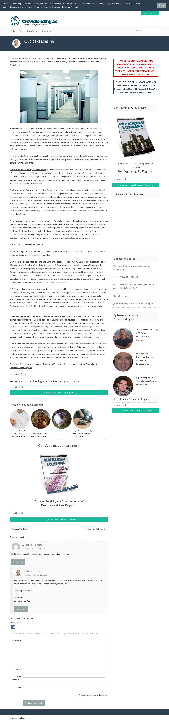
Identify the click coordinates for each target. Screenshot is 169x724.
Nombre (18, 668)
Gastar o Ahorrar (58, 431)
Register (154, 13)
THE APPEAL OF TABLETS (125, 277)
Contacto (46, 31)
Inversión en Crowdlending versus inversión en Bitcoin (39, 433)
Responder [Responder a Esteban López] (21, 609)
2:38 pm (40, 548)
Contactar (140, 340)
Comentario (16, 640)
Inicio (12, 31)
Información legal (17, 718)
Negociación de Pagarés (96, 529)
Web (19, 687)
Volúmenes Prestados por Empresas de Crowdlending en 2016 (18, 433)
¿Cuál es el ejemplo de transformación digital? (133, 303)
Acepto (161, 5)
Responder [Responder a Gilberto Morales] (18, 562)
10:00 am (44, 574)
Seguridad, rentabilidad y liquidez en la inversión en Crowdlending (82, 433)
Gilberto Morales (32, 544)
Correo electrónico (16, 678)
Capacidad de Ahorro (21, 529)
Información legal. (70, 7)
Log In (146, 13)
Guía (21, 31)
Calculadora (32, 31)
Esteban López (33, 571)
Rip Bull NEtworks (121, 296)
